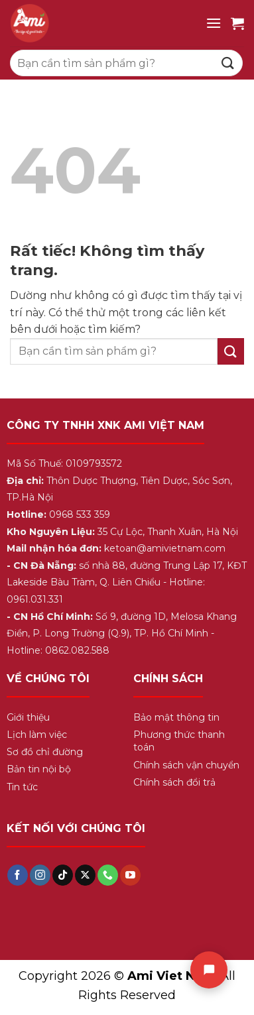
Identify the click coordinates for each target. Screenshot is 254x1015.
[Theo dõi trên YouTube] (130, 875)
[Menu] (214, 23)
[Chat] (208, 969)
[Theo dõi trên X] (85, 875)
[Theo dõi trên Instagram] (40, 875)
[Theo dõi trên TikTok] (62, 875)
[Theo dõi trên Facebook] (17, 875)
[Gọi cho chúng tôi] (107, 875)
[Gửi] (228, 63)
